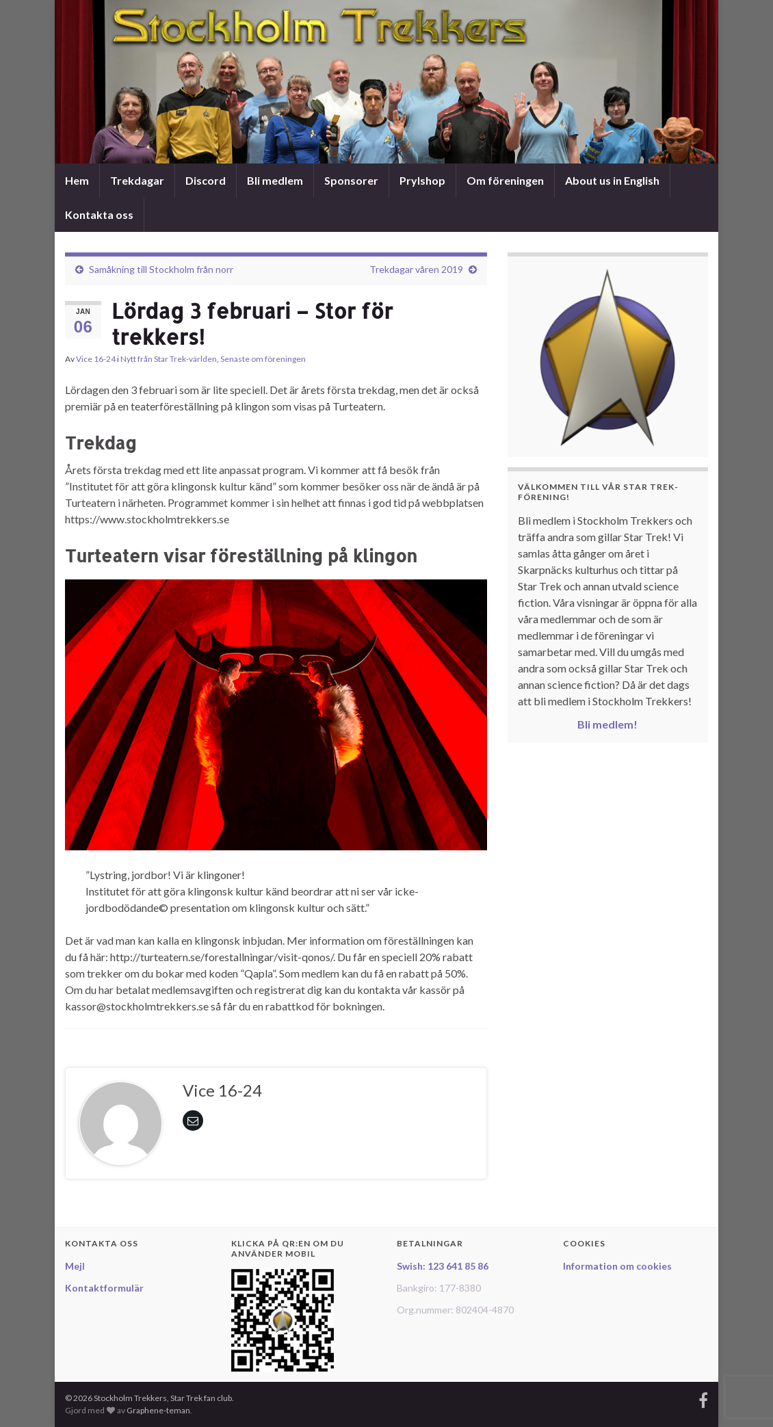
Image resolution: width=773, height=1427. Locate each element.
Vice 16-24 (96, 359)
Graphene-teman (158, 1410)
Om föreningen (505, 180)
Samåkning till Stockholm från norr (161, 269)
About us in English (612, 180)
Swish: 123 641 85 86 (442, 1266)
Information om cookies (617, 1266)
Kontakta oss (99, 214)
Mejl (75, 1266)
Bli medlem (275, 180)
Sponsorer (351, 180)
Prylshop (422, 180)
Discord (205, 180)
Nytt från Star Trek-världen (168, 359)
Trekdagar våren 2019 (416, 269)
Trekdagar (137, 180)
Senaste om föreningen (263, 359)
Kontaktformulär (104, 1288)
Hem (77, 180)
